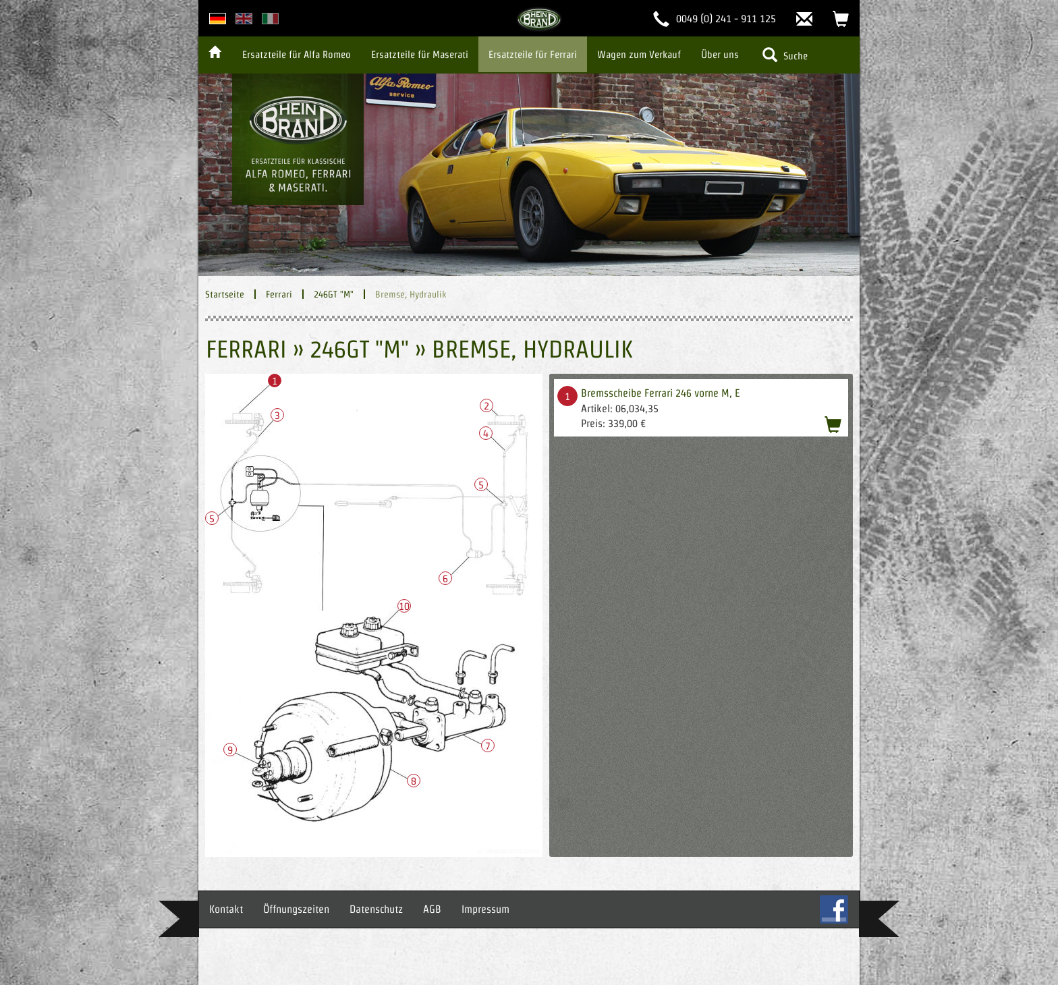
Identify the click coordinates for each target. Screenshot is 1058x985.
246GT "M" (334, 294)
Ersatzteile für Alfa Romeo (296, 54)
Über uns (720, 54)
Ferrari (279, 294)
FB (834, 909)
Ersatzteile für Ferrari (533, 54)
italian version (270, 18)
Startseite (224, 294)
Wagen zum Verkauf (639, 54)
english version (243, 18)
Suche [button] (785, 54)
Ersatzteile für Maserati (419, 54)
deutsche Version (217, 18)
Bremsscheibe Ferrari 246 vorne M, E (660, 393)
